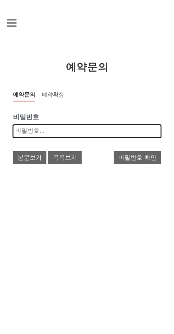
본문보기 (30, 158)
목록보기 (65, 158)
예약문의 (24, 94)
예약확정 (53, 94)
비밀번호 (26, 117)
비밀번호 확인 (137, 157)
